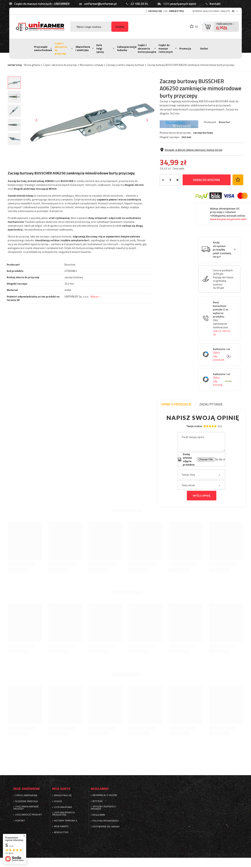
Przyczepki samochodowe (43, 48)
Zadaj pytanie (211, 404)
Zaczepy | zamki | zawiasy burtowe (125, 65)
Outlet (204, 48)
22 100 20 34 (139, 4)
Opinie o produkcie (176, 404)
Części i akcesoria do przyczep (61, 48)
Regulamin (98, 815)
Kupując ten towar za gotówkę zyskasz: (223, 281)
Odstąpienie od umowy (106, 826)
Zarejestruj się (63, 795)
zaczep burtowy (203, 132)
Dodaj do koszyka (206, 180)
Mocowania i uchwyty (91, 65)
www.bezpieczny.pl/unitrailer (228, 219)
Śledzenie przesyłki (26, 801)
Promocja (185, 48)
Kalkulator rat (222, 354)
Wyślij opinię (201, 495)
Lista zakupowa (63, 807)
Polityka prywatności (105, 821)
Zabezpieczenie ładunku (127, 48)
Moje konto (61, 789)
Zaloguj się (155, 11)
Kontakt (215, 4)
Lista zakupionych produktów (63, 813)
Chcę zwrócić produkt (28, 814)
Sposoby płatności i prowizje (103, 807)
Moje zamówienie (26, 789)
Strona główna (32, 65)
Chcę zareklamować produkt (26, 807)
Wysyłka (97, 801)
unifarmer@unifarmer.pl (100, 4)
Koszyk (58, 801)
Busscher (224, 122)
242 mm (186, 137)
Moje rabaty (61, 826)
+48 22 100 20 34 (221, 333)
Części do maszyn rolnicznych (166, 48)
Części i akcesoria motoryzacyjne (147, 48)
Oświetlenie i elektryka (83, 48)
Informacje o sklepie (104, 795)
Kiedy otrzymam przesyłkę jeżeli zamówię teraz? (222, 250)
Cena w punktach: (223, 270)
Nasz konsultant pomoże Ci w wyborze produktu (222, 318)
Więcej (94, 296)
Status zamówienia (26, 795)
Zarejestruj (176, 11)
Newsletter (61, 832)
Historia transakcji (65, 820)
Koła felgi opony (100, 48)
